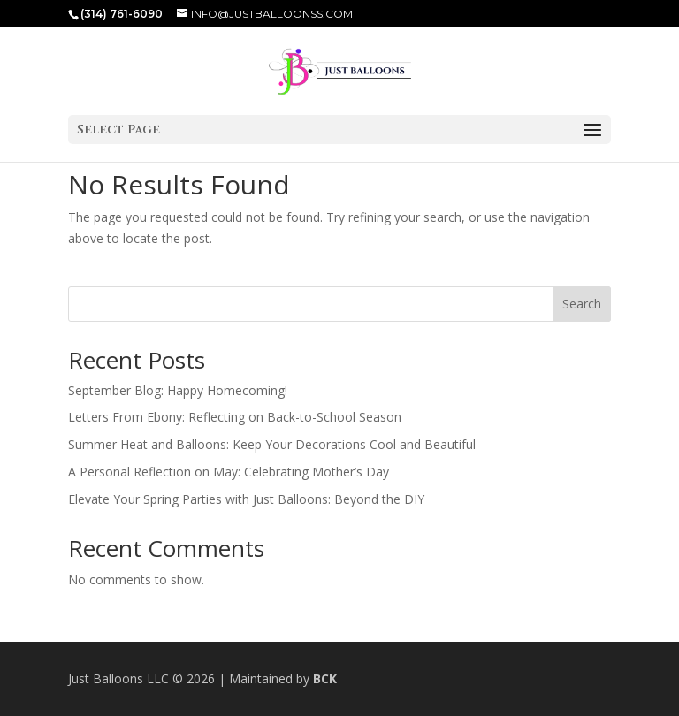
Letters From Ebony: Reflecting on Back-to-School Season (234, 416)
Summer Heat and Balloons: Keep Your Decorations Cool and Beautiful (272, 444)
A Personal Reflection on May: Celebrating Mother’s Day (228, 471)
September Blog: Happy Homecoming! (177, 390)
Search (581, 303)
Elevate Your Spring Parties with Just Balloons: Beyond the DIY (246, 499)
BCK (325, 678)
